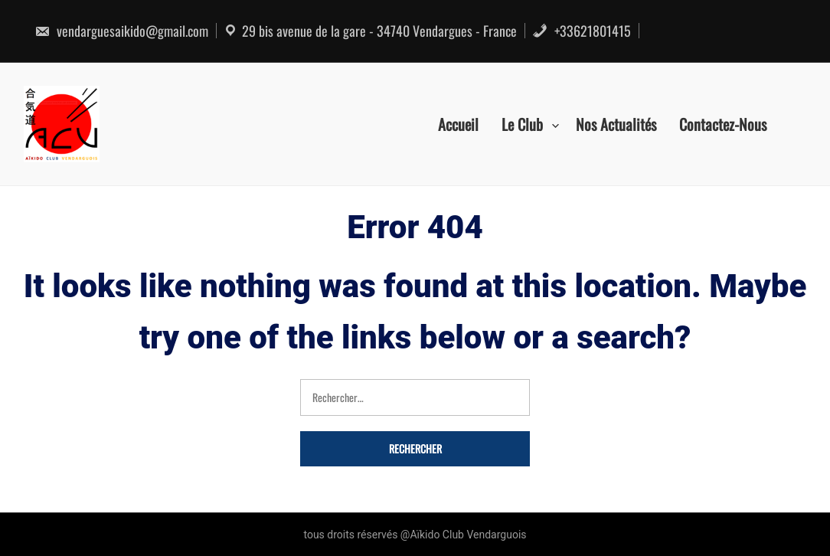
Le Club (522, 124)
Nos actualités (616, 124)
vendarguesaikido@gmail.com (121, 31)
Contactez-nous (722, 124)
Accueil (458, 124)
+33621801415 (581, 31)
